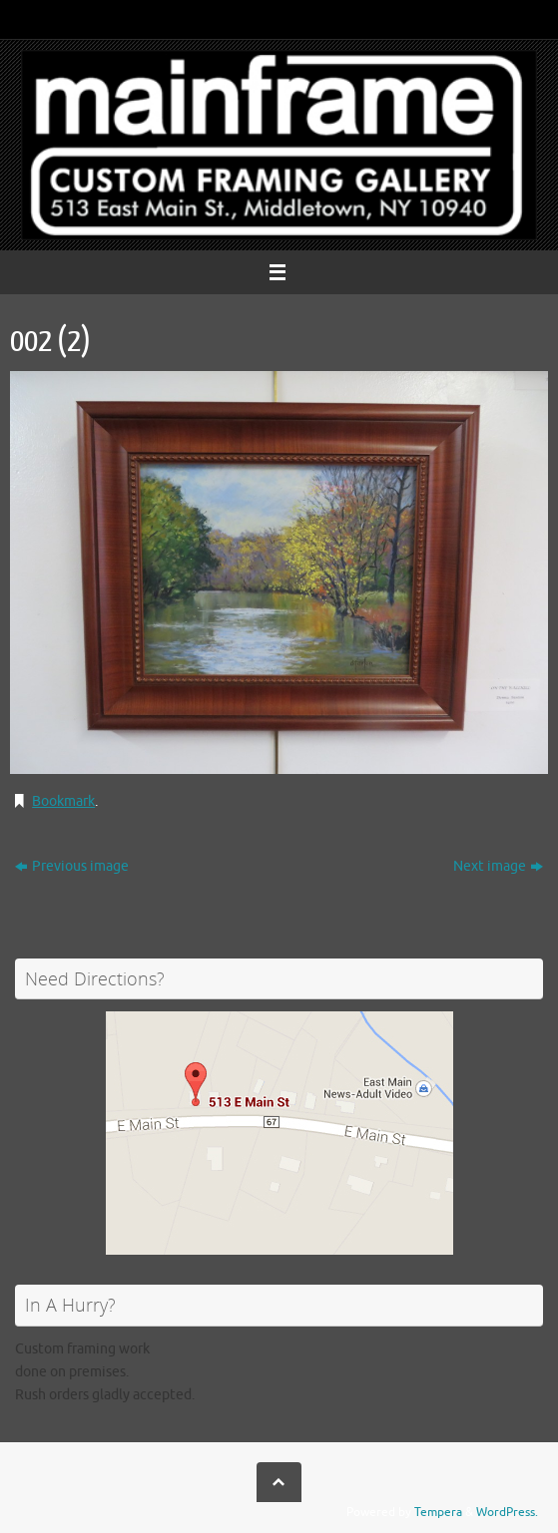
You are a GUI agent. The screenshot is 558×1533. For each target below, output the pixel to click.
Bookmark (63, 801)
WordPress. (507, 1512)
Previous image (72, 866)
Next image (498, 866)
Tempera (438, 1512)
